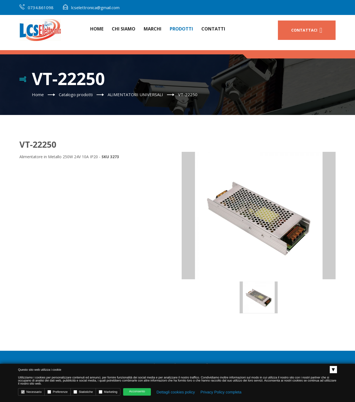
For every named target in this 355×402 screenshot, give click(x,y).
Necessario (31, 392)
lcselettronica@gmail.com (95, 7)
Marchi (152, 29)
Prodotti (181, 29)
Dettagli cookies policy (175, 392)
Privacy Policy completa (221, 392)
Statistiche (83, 392)
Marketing (108, 392)
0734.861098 (41, 7)
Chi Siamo (123, 29)
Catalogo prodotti (76, 94)
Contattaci (306, 30)
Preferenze (57, 392)
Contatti (213, 29)
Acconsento (137, 391)
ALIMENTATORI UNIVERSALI (135, 94)
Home (96, 29)
